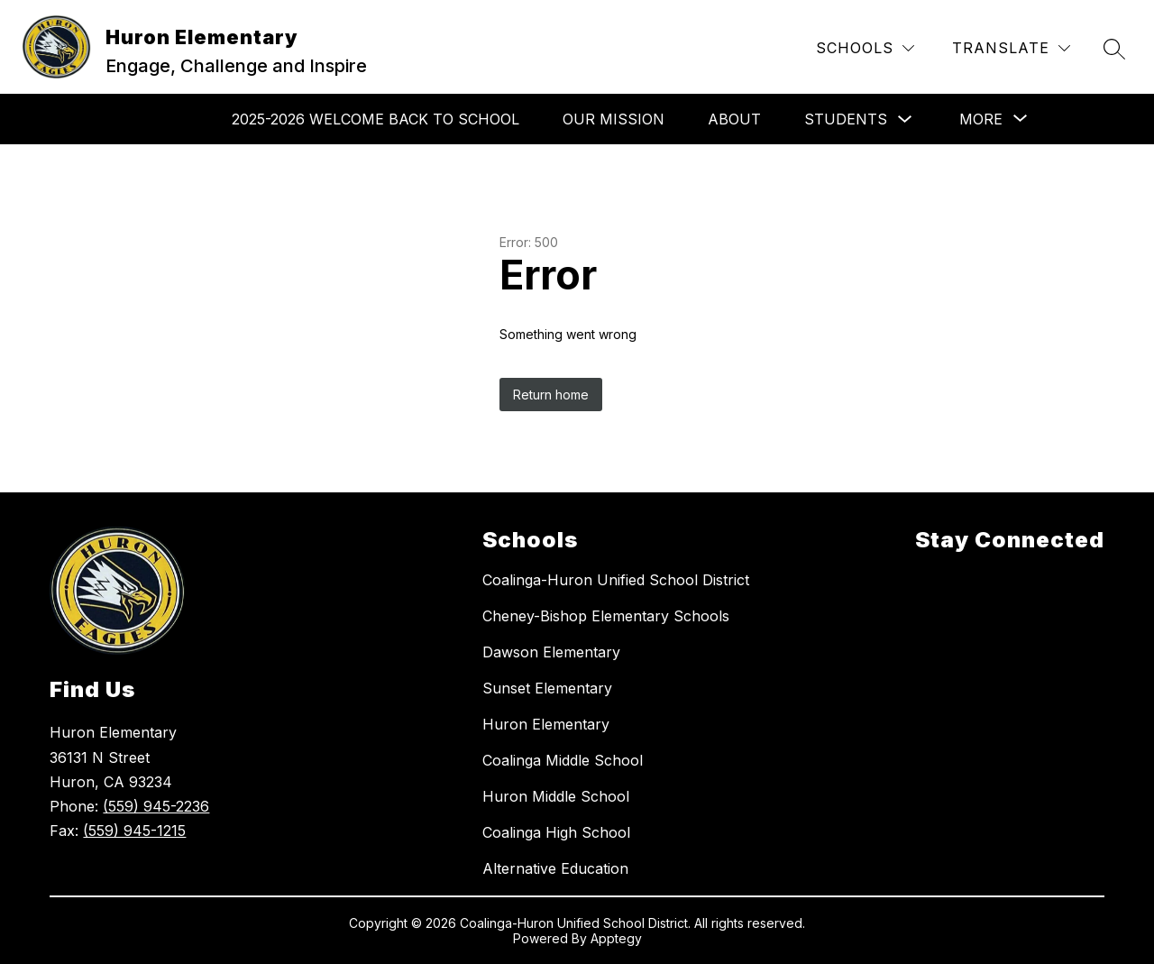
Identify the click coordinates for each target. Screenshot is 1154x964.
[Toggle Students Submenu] (905, 119)
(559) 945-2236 (156, 806)
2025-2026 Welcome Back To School (375, 119)
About (734, 119)
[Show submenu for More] (981, 119)
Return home (551, 394)
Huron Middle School (555, 796)
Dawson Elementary (551, 652)
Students (845, 119)
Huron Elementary (545, 724)
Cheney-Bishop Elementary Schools (605, 616)
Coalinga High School (556, 832)
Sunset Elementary (547, 688)
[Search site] (1114, 49)
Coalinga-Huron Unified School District (615, 580)
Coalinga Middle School (562, 760)
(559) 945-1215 (134, 831)
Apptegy (616, 938)
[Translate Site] (1011, 48)
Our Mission (613, 119)
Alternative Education (555, 868)
